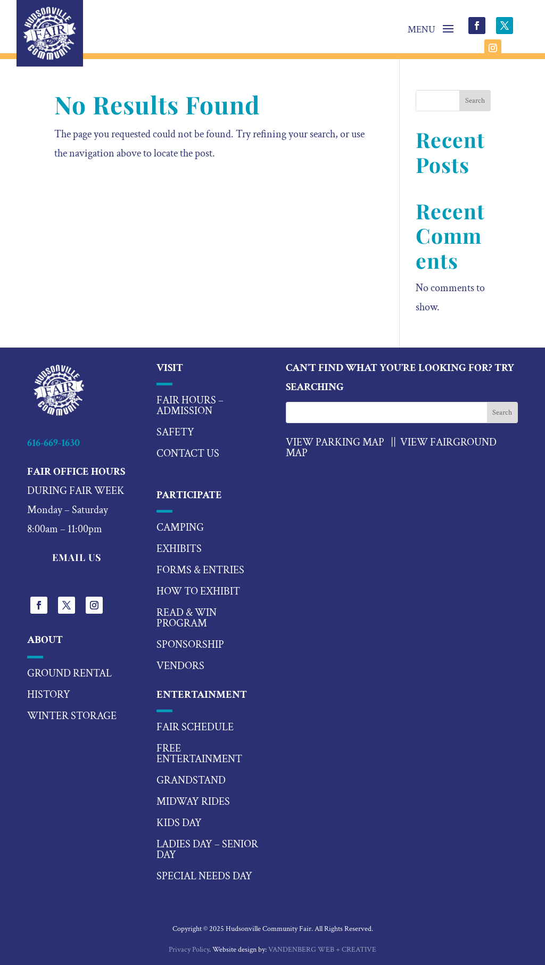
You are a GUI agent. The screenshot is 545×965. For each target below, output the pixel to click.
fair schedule (195, 727)
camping (180, 527)
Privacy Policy (189, 949)
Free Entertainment (199, 753)
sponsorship (190, 644)
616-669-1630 (53, 443)
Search (475, 100)
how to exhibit (198, 591)
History (48, 695)
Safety (175, 432)
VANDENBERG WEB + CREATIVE (322, 949)
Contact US (187, 453)
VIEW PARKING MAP (335, 442)
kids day (179, 823)
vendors (180, 666)
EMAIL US (77, 557)
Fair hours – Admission (190, 405)
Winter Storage (72, 716)
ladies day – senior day (207, 849)
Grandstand (191, 780)
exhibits (179, 549)
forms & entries (200, 570)
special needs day (204, 876)
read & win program (186, 618)
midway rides (193, 802)
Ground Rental (69, 673)
